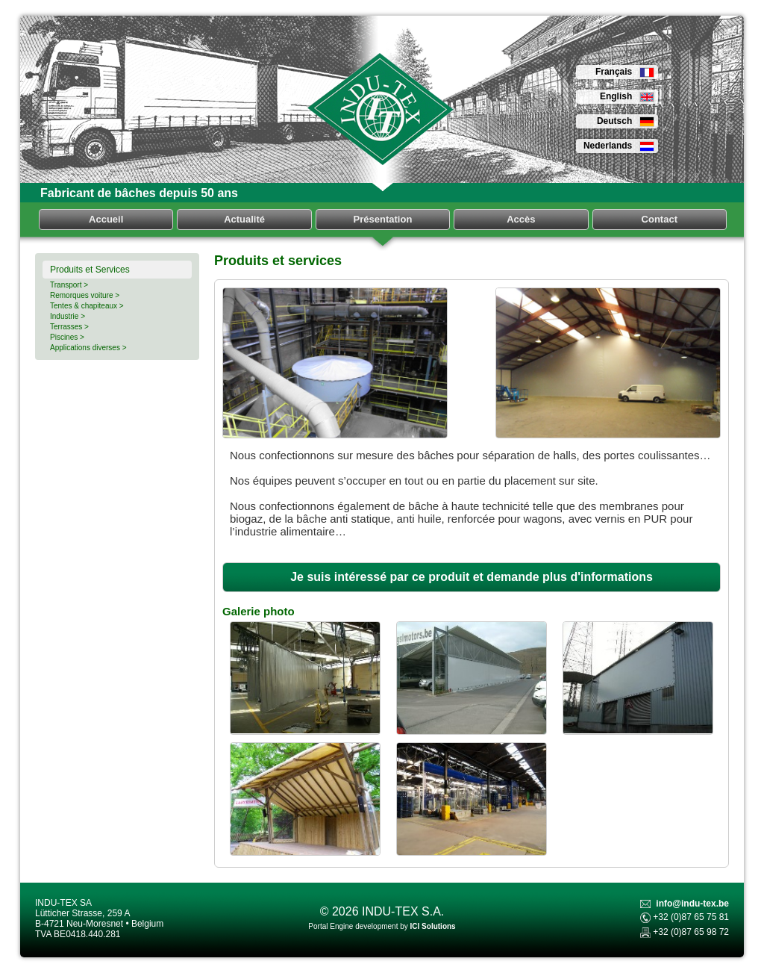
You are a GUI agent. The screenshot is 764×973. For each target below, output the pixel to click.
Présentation (383, 219)
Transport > (69, 285)
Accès (521, 219)
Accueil (106, 219)
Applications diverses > (88, 347)
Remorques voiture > (84, 295)
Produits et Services (90, 269)
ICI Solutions (433, 926)
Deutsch (625, 121)
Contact (659, 219)
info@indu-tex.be (692, 903)
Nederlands (618, 145)
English (627, 96)
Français (624, 71)
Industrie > (67, 316)
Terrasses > (69, 327)
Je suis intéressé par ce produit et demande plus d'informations (471, 577)
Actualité (244, 219)
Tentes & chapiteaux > (87, 306)
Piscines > (67, 337)
